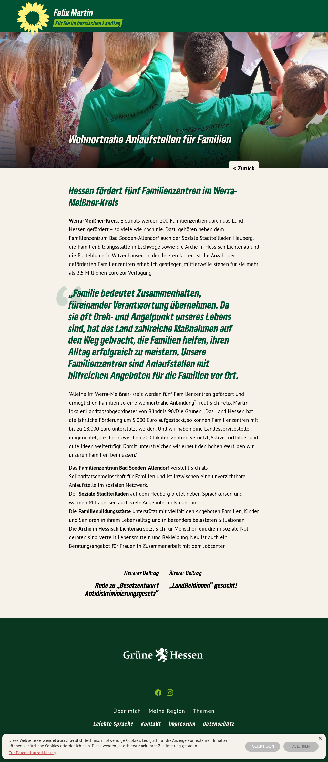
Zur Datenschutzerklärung (32, 752)
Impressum (182, 723)
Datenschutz (218, 723)
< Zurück (243, 168)
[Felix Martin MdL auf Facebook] (301, 7)
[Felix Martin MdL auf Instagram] (309, 7)
